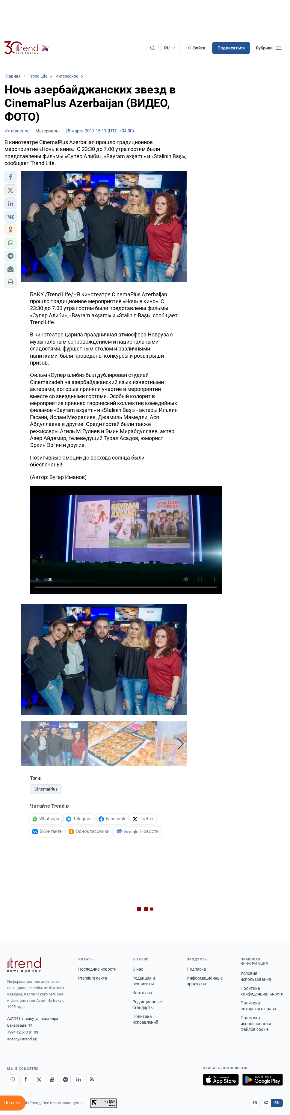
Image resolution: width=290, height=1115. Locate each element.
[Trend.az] (26, 48)
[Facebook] (25, 1079)
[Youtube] (52, 1079)
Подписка (196, 969)
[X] (39, 1079)
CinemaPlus (46, 789)
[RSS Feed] (91, 1079)
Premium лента (92, 978)
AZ (266, 1103)
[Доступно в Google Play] (262, 1080)
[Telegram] (65, 1079)
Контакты (142, 992)
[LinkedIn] (78, 1079)
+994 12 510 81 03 (22, 1032)
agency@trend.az (22, 1039)
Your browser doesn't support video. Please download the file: (126, 540)
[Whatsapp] (12, 1079)
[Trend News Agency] (24, 964)
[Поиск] (152, 48)
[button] (10, 177)
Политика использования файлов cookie (256, 1023)
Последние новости (97, 969)
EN (255, 1103)
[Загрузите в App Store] (221, 1080)
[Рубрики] (269, 48)
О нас (137, 969)
